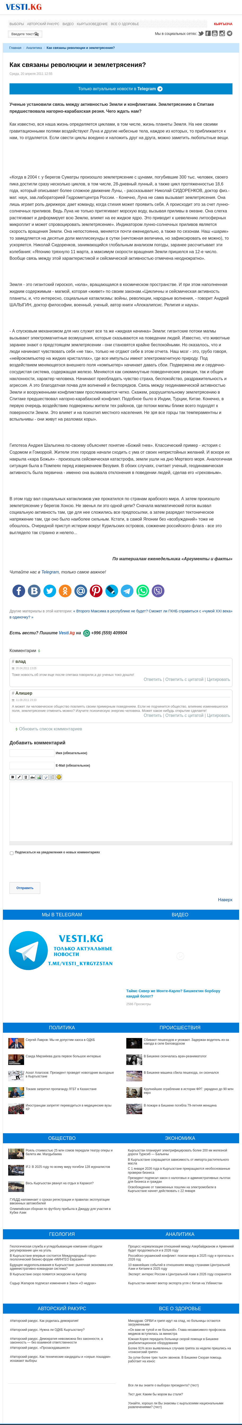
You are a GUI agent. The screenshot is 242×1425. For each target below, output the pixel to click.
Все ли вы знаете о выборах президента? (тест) (163, 1385)
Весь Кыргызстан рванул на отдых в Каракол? (60, 1183)
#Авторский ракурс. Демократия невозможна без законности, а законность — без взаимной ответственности (56, 1340)
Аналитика (34, 48)
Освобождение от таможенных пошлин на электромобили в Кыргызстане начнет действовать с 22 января (172, 1189)
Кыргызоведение (92, 24)
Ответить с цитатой (184, 679)
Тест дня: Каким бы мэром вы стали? (155, 1394)
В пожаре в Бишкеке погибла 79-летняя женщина (180, 1105)
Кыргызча (223, 24)
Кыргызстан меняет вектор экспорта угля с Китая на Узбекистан (175, 1283)
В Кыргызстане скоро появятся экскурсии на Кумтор (48, 1274)
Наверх (225, 900)
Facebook (208, 33)
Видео (68, 24)
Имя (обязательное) (71, 753)
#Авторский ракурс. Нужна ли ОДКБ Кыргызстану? (47, 1330)
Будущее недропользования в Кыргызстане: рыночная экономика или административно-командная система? (61, 1267)
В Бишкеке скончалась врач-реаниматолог (175, 1056)
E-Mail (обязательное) (73, 765)
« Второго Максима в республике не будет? (110, 611)
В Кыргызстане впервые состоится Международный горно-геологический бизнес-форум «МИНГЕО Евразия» (53, 1257)
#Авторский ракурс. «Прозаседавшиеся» (40, 1348)
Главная (15, 48)
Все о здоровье (125, 24)
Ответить (153, 679)
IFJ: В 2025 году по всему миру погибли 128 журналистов (68, 1167)
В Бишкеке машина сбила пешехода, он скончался (181, 1073)
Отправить (24, 888)
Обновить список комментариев (50, 729)
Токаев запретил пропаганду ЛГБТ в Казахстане (61, 1089)
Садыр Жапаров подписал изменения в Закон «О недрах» (53, 1283)
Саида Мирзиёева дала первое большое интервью (63, 1056)
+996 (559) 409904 (109, 633)
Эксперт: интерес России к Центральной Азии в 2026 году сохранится (179, 1274)
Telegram (230, 33)
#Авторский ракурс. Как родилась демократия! (44, 1321)
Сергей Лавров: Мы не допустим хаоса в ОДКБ (60, 1040)
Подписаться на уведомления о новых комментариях (57, 852)
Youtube (215, 33)
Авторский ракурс (43, 24)
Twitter (200, 33)
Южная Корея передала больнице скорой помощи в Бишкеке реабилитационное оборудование (173, 1341)
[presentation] (50, 869)
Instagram (223, 33)
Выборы (17, 24)
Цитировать (218, 679)
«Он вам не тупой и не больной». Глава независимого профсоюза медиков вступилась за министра (177, 1331)
